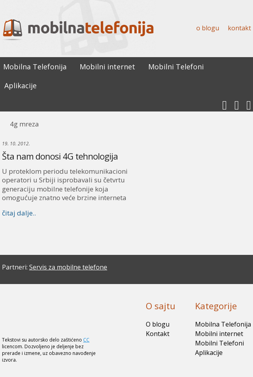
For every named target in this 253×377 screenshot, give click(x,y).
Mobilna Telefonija (35, 66)
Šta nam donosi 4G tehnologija (60, 156)
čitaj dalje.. (19, 212)
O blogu (207, 28)
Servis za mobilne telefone (68, 267)
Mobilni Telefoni (176, 66)
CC (86, 339)
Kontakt (239, 28)
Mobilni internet (107, 66)
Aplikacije (20, 85)
